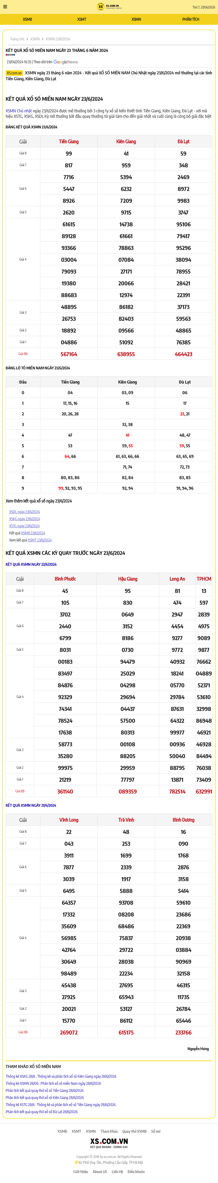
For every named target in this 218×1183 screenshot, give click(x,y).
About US (100, 1171)
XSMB (27, 19)
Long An (177, 579)
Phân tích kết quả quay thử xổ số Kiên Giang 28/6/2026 (45, 1097)
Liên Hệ (117, 1171)
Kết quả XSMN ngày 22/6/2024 (31, 564)
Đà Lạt (183, 141)
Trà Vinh (126, 820)
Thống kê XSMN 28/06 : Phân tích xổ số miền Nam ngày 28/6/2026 (53, 1083)
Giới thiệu (80, 1171)
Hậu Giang (127, 579)
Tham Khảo (109, 1131)
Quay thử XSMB (134, 1131)
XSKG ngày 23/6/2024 (24, 518)
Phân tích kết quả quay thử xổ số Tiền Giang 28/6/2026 (45, 1090)
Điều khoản (136, 1171)
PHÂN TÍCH (190, 19)
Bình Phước (65, 579)
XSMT (81, 19)
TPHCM (204, 579)
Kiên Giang (126, 141)
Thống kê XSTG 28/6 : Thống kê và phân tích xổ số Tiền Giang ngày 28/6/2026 (61, 1104)
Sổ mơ (155, 1131)
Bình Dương (183, 820)
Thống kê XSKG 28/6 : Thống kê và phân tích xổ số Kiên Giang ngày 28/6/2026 (61, 1076)
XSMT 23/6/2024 (40, 540)
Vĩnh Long (68, 820)
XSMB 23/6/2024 (33, 533)
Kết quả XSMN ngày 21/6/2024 (31, 805)
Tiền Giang (69, 141)
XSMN (136, 19)
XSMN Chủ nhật (19, 110)
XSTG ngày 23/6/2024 (24, 526)
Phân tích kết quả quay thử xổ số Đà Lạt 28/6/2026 (42, 1111)
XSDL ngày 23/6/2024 (24, 511)
